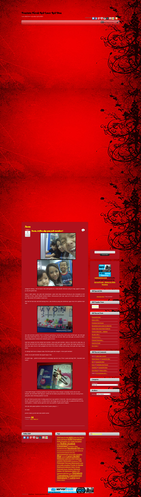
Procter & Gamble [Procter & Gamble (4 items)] (76, 465)
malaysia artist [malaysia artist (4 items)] (69, 459)
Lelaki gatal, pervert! (101, 356)
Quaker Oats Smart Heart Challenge (101, 328)
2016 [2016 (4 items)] (59, 437)
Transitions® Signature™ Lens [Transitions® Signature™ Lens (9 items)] (69, 476)
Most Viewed (95, 306)
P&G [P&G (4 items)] (80, 461)
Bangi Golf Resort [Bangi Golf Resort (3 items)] (62, 439)
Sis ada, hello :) (96, 334)
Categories (94, 383)
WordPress (31, 494)
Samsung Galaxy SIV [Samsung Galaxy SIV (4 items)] (72, 471)
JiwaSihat (94, 367)
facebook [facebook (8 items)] (72, 448)
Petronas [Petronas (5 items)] (60, 463)
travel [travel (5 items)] (78, 478)
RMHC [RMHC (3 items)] (73, 467)
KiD (93, 362)
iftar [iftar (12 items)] (59, 456)
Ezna (93, 364)
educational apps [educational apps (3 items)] (62, 448)
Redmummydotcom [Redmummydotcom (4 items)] (64, 467)
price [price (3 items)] (81, 463)
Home (117, 22)
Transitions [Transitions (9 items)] (62, 475)
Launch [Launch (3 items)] (64, 457)
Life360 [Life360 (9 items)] (76, 456)
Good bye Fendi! (96, 343)
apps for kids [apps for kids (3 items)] (65, 437)
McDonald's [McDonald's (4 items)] (67, 461)
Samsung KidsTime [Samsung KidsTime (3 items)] (63, 473)
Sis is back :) (95, 346)
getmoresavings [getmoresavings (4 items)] (62, 454)
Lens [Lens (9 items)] (69, 456)
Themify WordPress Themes (42, 494)
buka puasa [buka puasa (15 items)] (67, 443)
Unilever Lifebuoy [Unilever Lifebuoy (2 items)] (61, 480)
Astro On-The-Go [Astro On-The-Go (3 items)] (79, 437)
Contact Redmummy (108, 22)
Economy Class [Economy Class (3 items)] (73, 446)
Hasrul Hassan (95, 359)
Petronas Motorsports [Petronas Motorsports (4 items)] (72, 463)
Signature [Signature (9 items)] (77, 473)
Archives (94, 394)
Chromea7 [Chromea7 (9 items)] (62, 446)
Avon (31, 419)
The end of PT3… (96, 337)
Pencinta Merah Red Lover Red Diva (41, 13)
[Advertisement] (70, 4)
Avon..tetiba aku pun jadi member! (47, 231)
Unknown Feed (97, 434)
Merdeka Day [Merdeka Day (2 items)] (75, 461)
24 (32, 417)
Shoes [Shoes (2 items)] (70, 473)
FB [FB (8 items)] (78, 448)
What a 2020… (95, 320)
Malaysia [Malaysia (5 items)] (60, 459)
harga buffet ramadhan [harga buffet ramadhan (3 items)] (75, 454)
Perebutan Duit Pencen (98, 323)
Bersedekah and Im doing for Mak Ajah (102, 325)
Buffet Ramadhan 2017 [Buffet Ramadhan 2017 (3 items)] (64, 441)
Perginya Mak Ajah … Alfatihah (100, 331)
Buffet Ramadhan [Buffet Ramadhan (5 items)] (75, 439)
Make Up (35, 419)
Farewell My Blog (96, 317)
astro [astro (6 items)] (71, 437)
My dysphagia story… (101, 373)
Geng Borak (95, 370)
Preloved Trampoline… (97, 340)
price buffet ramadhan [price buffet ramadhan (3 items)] (63, 465)
